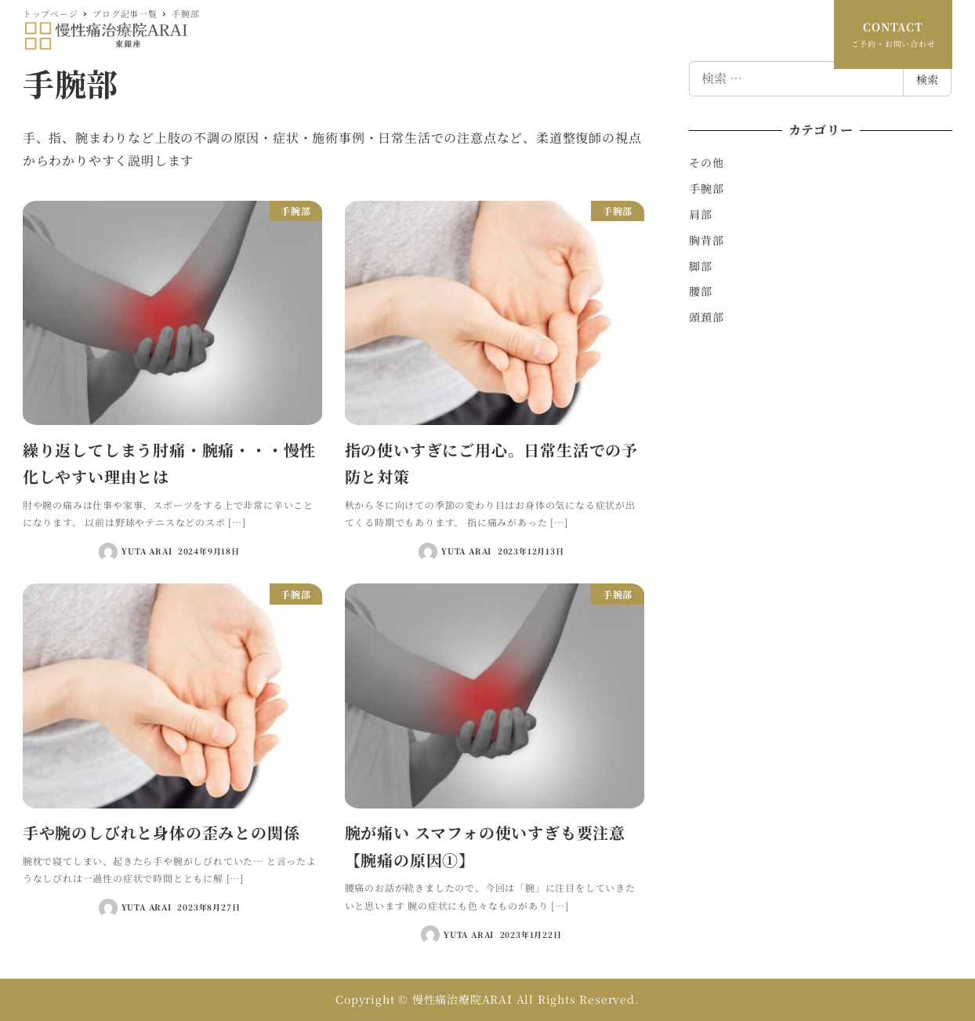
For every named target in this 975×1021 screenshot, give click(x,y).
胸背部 (706, 240)
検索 (927, 79)
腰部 (700, 291)
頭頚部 (706, 317)
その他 (706, 162)
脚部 (700, 266)
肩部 (700, 214)
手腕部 (706, 188)
